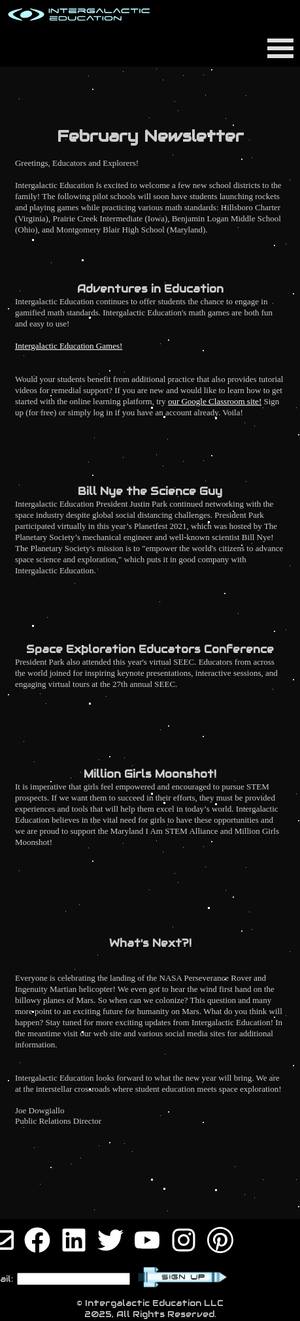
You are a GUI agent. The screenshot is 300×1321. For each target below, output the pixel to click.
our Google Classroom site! (214, 401)
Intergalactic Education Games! (68, 346)
